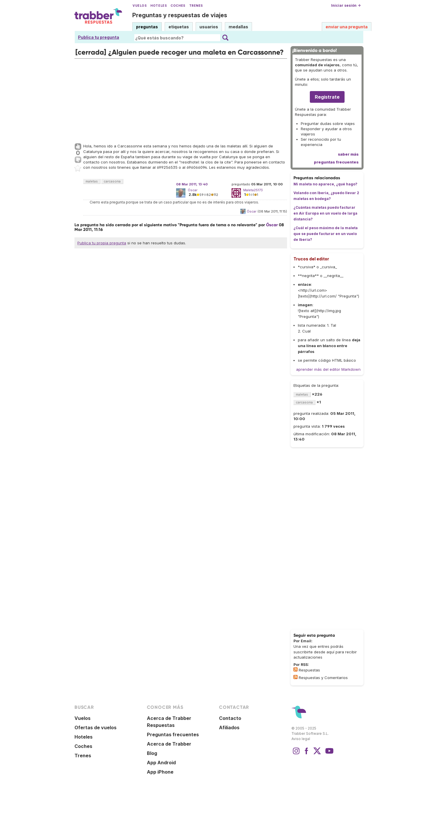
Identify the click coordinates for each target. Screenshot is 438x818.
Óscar (192, 190)
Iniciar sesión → (346, 5)
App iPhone (160, 772)
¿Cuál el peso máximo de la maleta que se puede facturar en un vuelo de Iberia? (325, 234)
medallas (238, 26)
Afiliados (229, 727)
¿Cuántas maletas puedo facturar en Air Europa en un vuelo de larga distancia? (325, 213)
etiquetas (178, 26)
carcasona (112, 181)
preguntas (147, 26)
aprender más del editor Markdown (328, 369)
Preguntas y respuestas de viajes (179, 15)
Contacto (230, 718)
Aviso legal (300, 739)
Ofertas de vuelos (95, 727)
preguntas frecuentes (336, 162)
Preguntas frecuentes (173, 734)
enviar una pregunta (347, 26)
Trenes (196, 6)
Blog (152, 753)
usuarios (208, 26)
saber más (348, 154)
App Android (161, 762)
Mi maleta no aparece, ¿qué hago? (325, 184)
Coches (178, 6)
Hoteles (158, 6)
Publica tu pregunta (98, 37)
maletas (92, 181)
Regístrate (327, 97)
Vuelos (140, 6)
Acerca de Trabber (169, 744)
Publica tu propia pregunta (101, 243)
